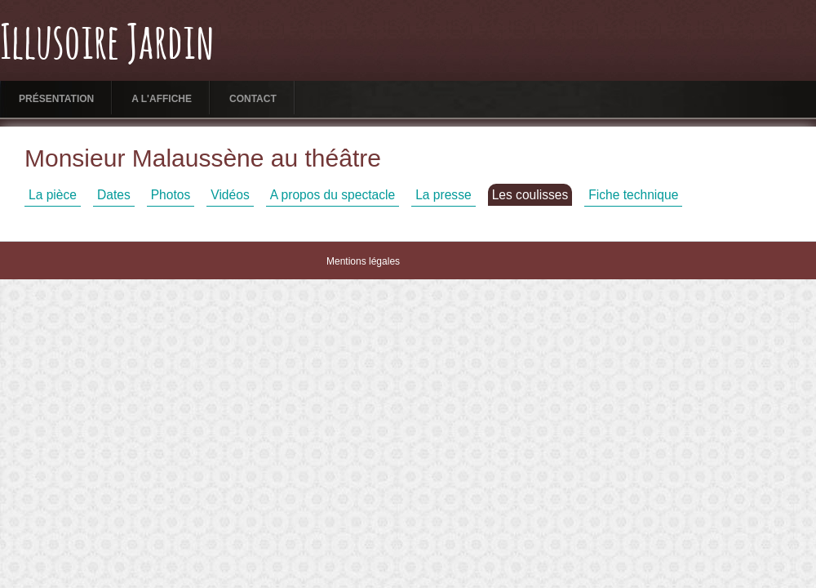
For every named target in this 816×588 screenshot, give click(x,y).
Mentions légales (363, 261)
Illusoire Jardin (107, 44)
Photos (171, 195)
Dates (114, 195)
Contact (253, 99)
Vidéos (230, 195)
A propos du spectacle (332, 195)
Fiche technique (633, 195)
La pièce (53, 195)
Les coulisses (530, 195)
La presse (443, 195)
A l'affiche (161, 99)
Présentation (56, 99)
